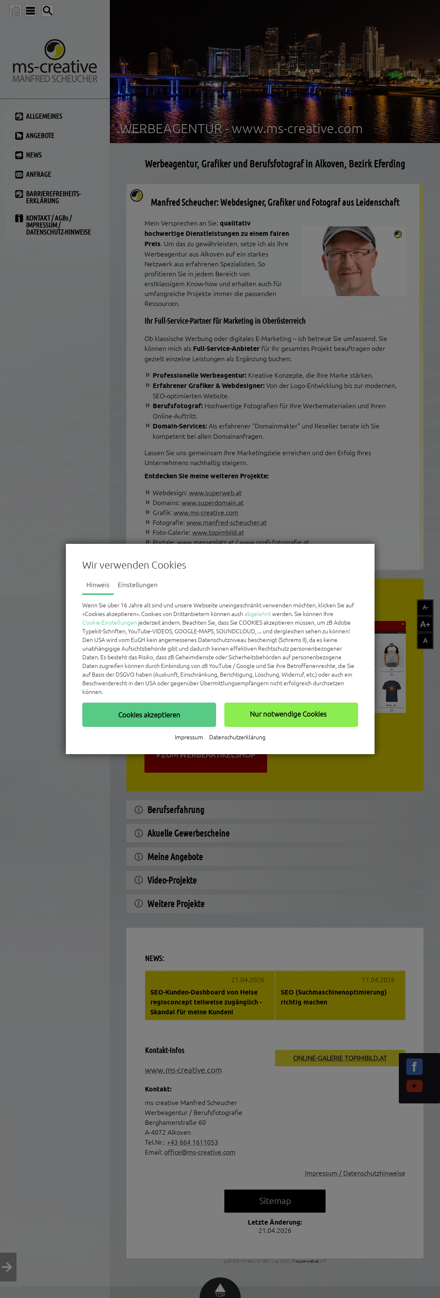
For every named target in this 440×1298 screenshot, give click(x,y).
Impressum (189, 737)
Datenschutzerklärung (237, 737)
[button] (149, 715)
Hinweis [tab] (97, 584)
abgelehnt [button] (257, 614)
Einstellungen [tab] (138, 584)
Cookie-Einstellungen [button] (109, 622)
